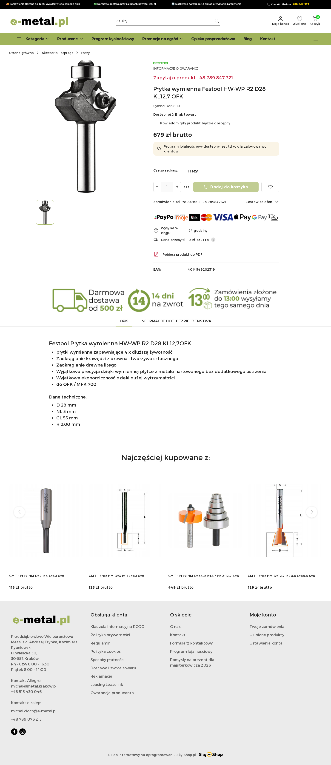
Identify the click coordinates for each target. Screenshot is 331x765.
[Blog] (248, 39)
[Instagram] (22, 731)
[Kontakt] (267, 39)
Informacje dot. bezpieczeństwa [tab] (175, 321)
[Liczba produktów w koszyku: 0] (315, 21)
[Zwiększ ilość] (177, 187)
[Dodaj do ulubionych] (270, 187)
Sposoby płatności (108, 659)
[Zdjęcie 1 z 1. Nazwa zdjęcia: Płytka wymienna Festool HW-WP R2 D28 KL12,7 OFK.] (45, 212)
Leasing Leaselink (107, 684)
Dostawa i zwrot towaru (113, 668)
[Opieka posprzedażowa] (213, 39)
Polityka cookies (106, 651)
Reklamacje (101, 676)
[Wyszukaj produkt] (168, 21)
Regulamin (101, 643)
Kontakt (177, 635)
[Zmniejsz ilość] (157, 187)
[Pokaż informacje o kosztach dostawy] (213, 239)
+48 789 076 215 (26, 719)
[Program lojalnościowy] (113, 39)
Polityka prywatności (110, 635)
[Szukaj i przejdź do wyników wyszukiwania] (217, 20)
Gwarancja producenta (112, 693)
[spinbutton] (167, 187)
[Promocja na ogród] (162, 39)
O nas (175, 626)
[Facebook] (14, 731)
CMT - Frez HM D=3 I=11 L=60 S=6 (116, 576)
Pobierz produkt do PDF (177, 254)
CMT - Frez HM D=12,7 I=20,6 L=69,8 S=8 (281, 576)
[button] (70, 39)
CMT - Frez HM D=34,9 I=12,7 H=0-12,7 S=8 (203, 576)
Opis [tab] (124, 321)
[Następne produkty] (312, 512)
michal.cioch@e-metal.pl (33, 711)
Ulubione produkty (267, 635)
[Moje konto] (280, 21)
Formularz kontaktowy (191, 643)
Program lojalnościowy (191, 651)
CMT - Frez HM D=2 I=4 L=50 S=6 (36, 576)
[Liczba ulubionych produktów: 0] (299, 21)
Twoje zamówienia (267, 626)
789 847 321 (301, 4)
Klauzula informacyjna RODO (117, 626)
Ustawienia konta (266, 643)
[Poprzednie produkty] (19, 512)
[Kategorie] (31, 39)
